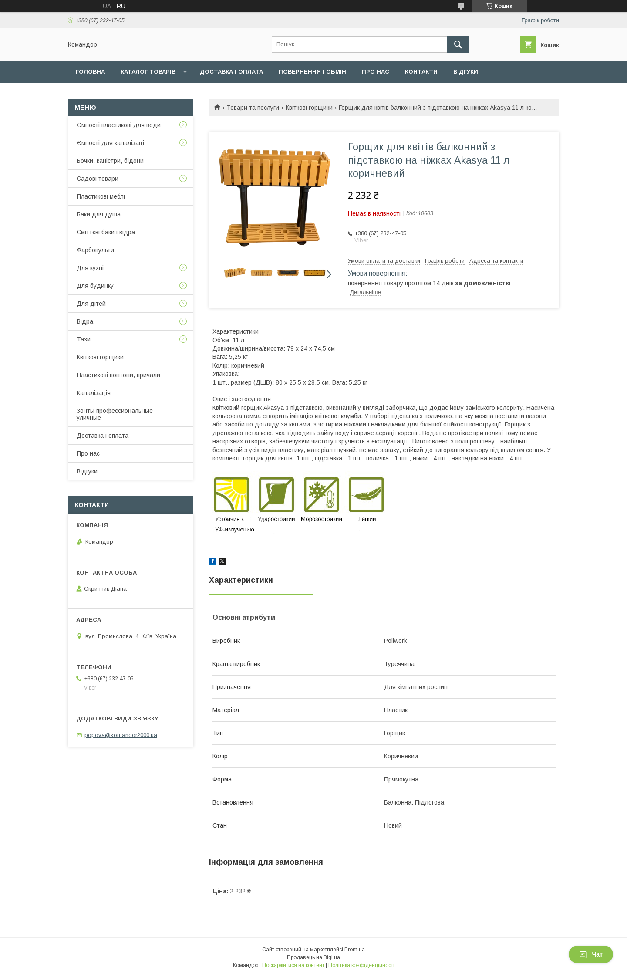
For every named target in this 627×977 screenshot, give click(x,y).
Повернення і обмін (312, 71)
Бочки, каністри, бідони (110, 160)
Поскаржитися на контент (293, 965)
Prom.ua (354, 950)
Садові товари (97, 178)
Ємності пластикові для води (119, 125)
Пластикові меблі (101, 196)
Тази (84, 339)
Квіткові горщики (309, 107)
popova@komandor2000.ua (120, 735)
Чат (591, 954)
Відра (85, 321)
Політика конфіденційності (361, 965)
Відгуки (465, 71)
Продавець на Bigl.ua (313, 957)
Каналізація (94, 392)
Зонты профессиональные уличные (115, 414)
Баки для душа (99, 214)
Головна (90, 71)
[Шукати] (458, 44)
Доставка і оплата (231, 71)
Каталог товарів (148, 71)
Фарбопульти (95, 250)
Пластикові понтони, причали (118, 375)
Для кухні (90, 267)
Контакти (421, 71)
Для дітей (91, 303)
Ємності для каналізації (111, 142)
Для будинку (95, 285)
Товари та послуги (252, 107)
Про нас (375, 71)
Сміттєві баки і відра (106, 232)
